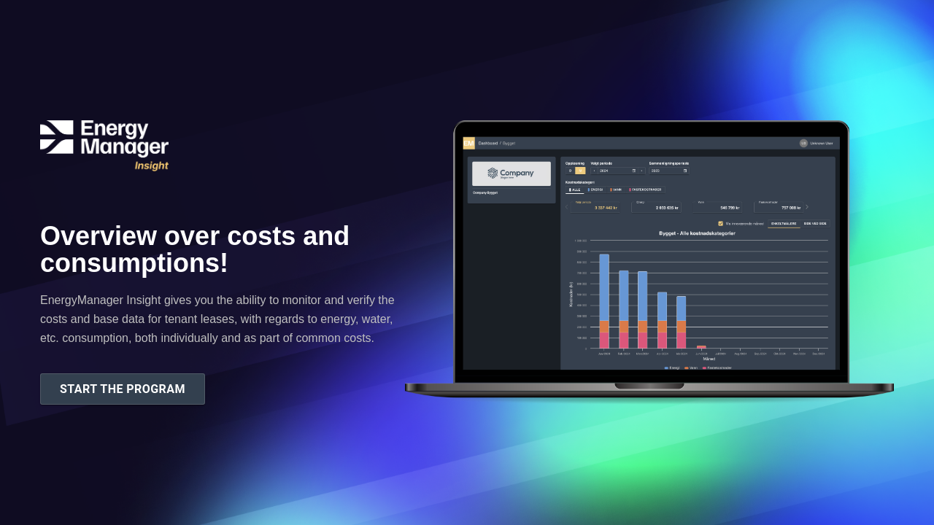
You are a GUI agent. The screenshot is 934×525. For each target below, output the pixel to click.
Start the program (122, 389)
